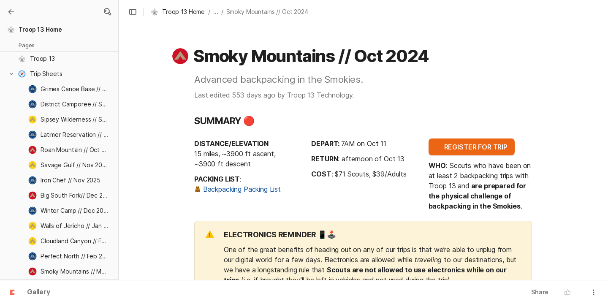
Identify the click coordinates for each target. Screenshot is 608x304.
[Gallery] (11, 12)
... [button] (215, 11)
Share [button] (539, 292)
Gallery (38, 292)
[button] (107, 12)
